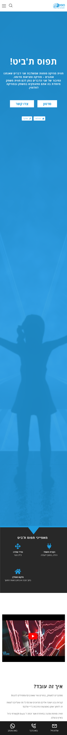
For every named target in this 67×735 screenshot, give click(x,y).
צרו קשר (22, 103)
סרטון (47, 103)
